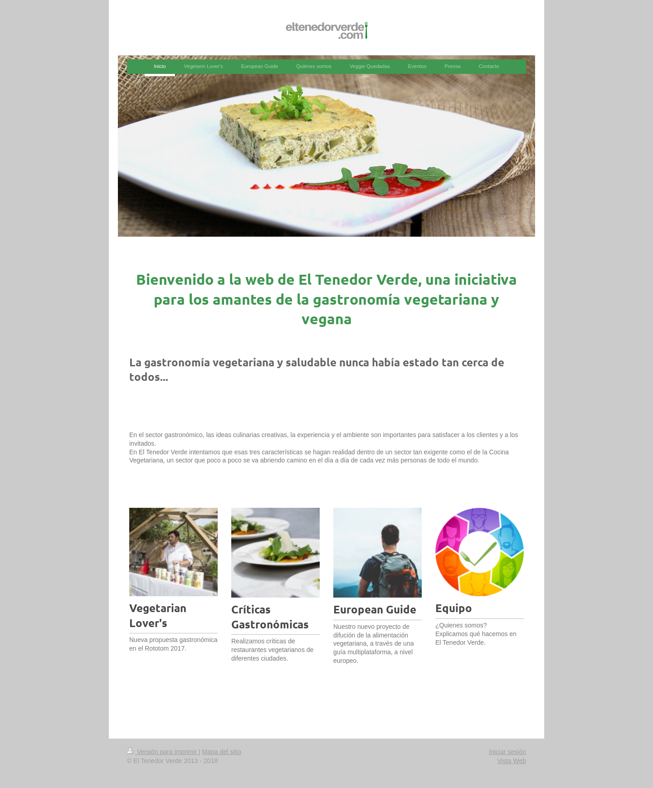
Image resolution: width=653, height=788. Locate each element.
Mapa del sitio (221, 751)
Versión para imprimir (163, 751)
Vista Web (511, 760)
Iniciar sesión (507, 751)
